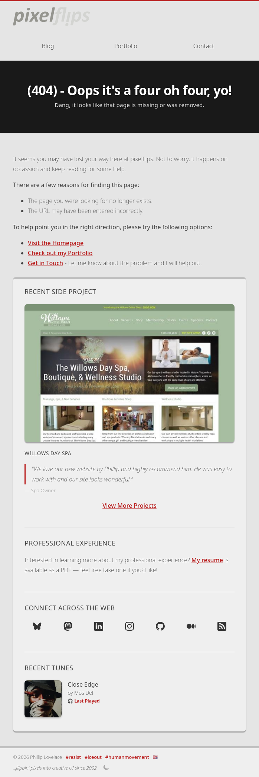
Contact (203, 46)
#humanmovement (127, 757)
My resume (207, 560)
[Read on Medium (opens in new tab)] (191, 628)
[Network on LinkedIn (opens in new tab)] (98, 628)
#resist (73, 757)
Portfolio (125, 46)
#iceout (93, 757)
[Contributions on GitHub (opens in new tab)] (160, 628)
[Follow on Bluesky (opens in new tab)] (37, 628)
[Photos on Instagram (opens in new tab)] (129, 628)
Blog (48, 46)
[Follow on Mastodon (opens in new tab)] (67, 628)
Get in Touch (45, 263)
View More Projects (129, 505)
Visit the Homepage (55, 243)
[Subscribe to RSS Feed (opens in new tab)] (221, 628)
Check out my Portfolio (60, 253)
